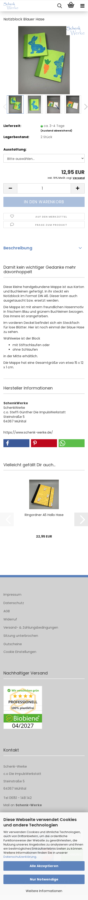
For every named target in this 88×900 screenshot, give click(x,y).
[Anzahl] (44, 188)
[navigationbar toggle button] (82, 6)
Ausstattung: (14, 149)
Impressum (12, 594)
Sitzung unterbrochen (20, 635)
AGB (6, 611)
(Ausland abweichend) (56, 130)
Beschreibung (17, 248)
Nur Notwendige (44, 879)
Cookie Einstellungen (19, 652)
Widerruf (10, 619)
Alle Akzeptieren (44, 866)
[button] (10, 188)
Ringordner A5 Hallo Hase (44, 515)
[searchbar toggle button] (59, 6)
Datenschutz (13, 603)
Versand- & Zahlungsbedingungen (30, 627)
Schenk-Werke (29, 805)
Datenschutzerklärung (19, 857)
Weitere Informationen (44, 891)
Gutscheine (12, 644)
